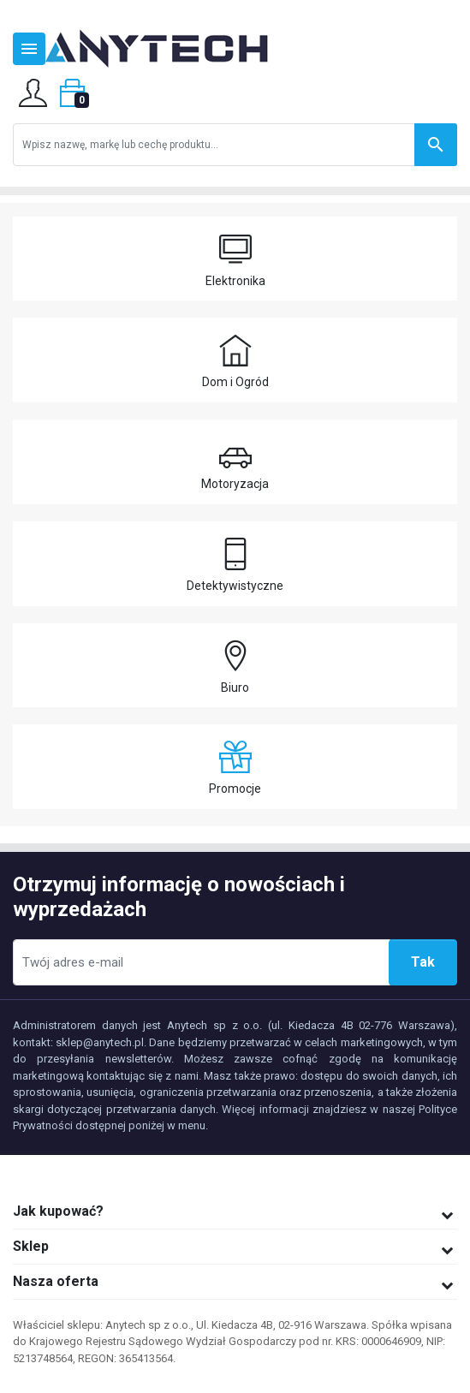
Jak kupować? (58, 1211)
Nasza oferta (55, 1281)
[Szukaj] (235, 144)
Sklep (31, 1246)
